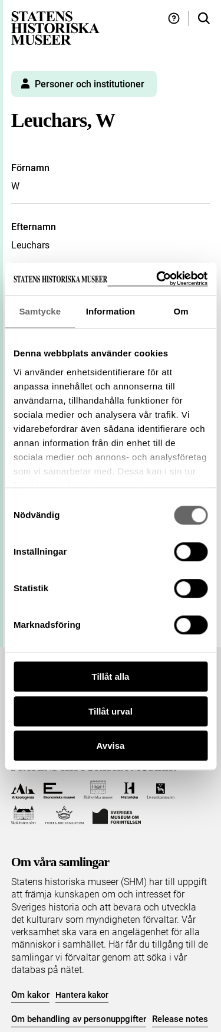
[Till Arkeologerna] (23, 790)
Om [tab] (181, 311)
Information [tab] (111, 311)
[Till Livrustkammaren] (161, 790)
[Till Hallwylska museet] (98, 790)
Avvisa (111, 746)
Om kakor (30, 995)
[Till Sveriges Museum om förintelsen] (117, 815)
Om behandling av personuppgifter (78, 1019)
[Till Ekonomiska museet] (59, 790)
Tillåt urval (110, 711)
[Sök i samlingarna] (204, 18)
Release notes (180, 1019)
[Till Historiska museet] (129, 790)
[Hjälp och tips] (174, 18)
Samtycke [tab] (40, 311)
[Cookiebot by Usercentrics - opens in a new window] (157, 279)
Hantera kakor (81, 995)
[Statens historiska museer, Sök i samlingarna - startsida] (55, 27)
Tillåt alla (111, 676)
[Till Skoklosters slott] (24, 815)
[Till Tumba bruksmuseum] (64, 815)
